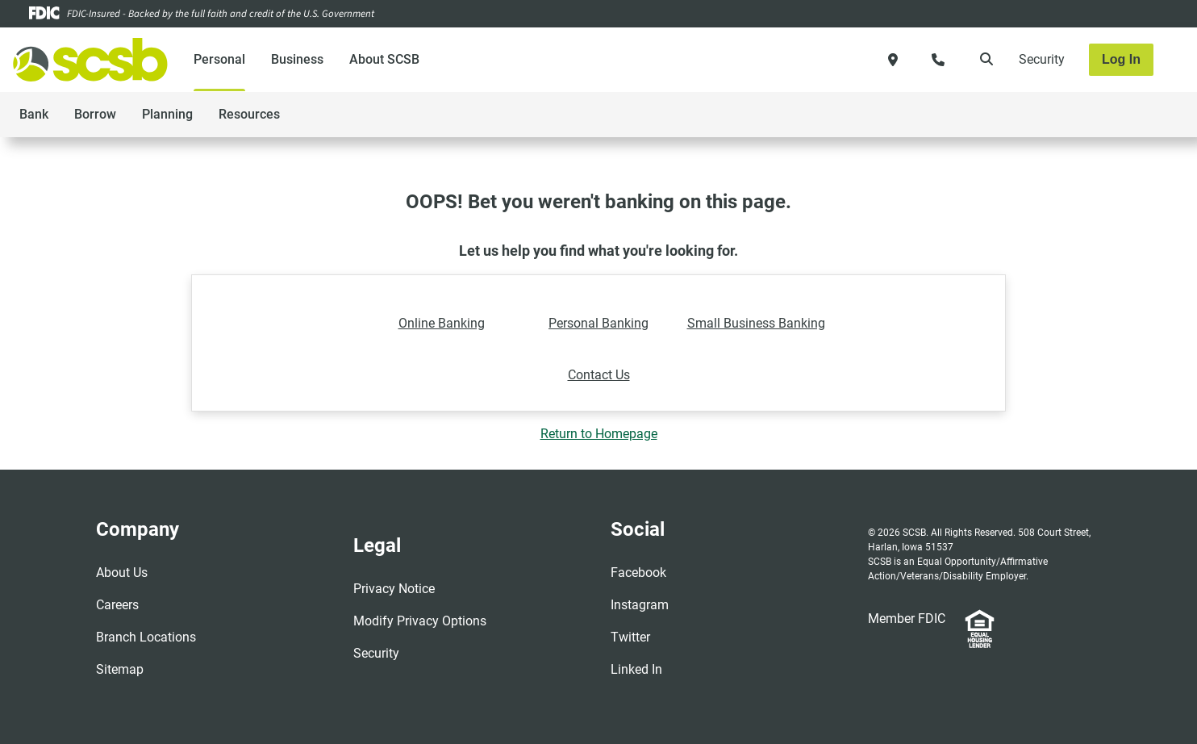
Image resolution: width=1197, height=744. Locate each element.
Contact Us (599, 374)
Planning (167, 114)
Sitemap (120, 669)
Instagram (640, 604)
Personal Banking (598, 323)
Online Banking (441, 323)
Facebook (638, 572)
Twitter (630, 637)
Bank (33, 114)
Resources (249, 114)
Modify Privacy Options (419, 621)
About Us (122, 572)
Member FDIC (906, 618)
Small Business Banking (756, 323)
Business (297, 59)
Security (1042, 59)
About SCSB (384, 59)
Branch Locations (146, 637)
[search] (983, 59)
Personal (219, 59)
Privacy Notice (394, 588)
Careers (117, 604)
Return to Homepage (598, 433)
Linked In (636, 669)
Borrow (95, 114)
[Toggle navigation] (1069, 106)
